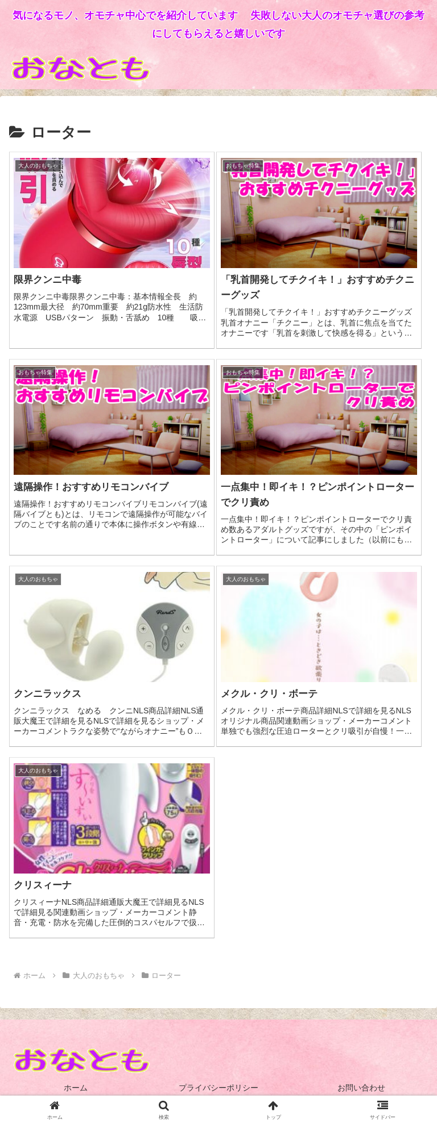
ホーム (76, 1087)
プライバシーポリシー (218, 1087)
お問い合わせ (361, 1087)
